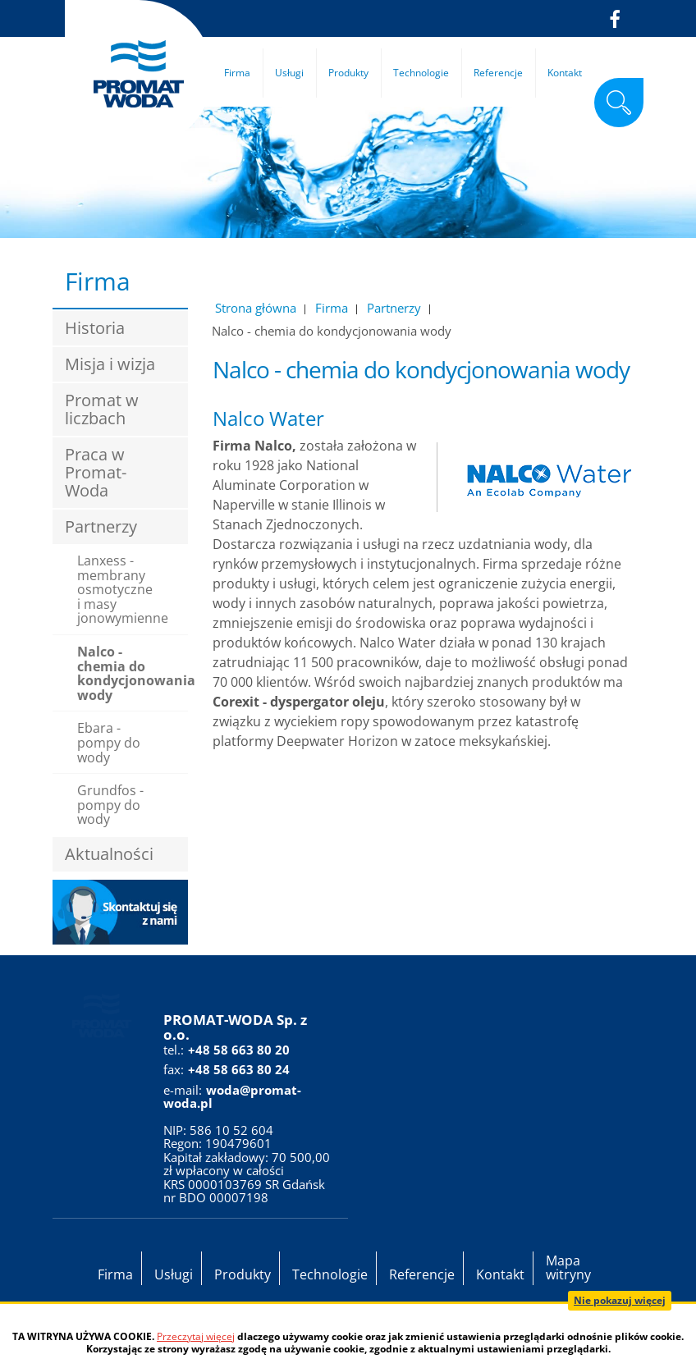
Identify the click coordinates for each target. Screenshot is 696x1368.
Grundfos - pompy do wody (110, 804)
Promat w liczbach (102, 409)
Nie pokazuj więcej (620, 1300)
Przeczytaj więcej (196, 1336)
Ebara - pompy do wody (108, 742)
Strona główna (255, 308)
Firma (331, 308)
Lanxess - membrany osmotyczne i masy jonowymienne (122, 589)
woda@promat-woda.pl (232, 1097)
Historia (95, 328)
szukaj (618, 102)
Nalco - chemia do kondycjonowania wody (132, 673)
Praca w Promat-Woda (95, 472)
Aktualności (109, 854)
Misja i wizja (110, 364)
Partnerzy (394, 308)
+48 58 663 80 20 (239, 1049)
